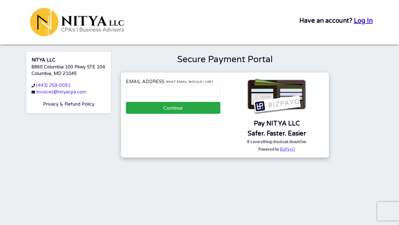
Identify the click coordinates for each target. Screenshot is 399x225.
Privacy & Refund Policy (68, 104)
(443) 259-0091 (53, 85)
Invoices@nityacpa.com (61, 92)
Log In (363, 21)
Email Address (169, 81)
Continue (173, 108)
